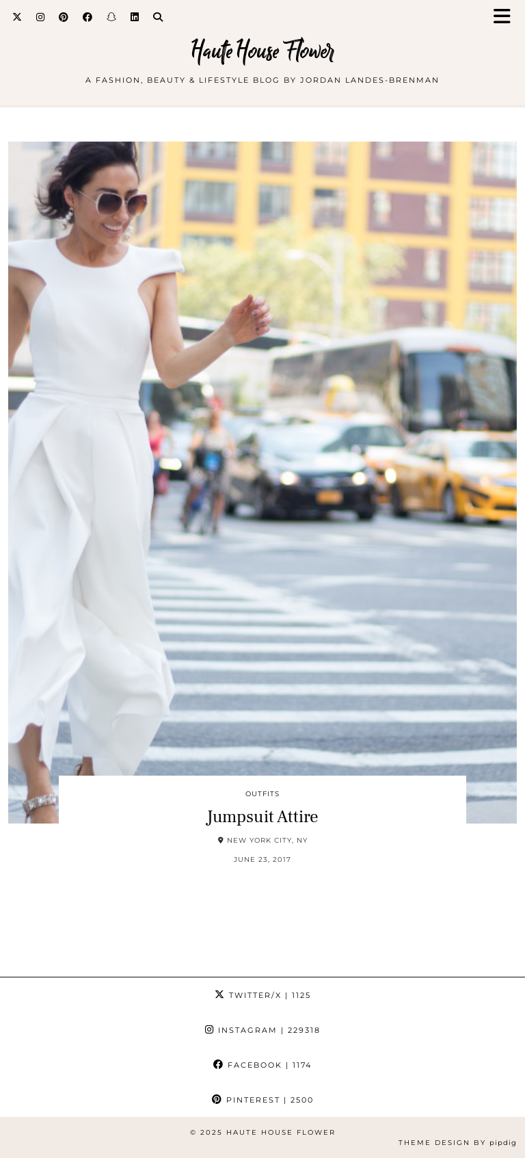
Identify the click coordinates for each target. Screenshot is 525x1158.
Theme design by (458, 1142)
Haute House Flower (262, 50)
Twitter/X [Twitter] (263, 995)
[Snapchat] (112, 17)
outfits (262, 793)
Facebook (262, 1065)
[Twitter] (17, 17)
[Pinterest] (64, 17)
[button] (506, 17)
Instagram (263, 1030)
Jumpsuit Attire (262, 817)
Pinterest (263, 1100)
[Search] (158, 17)
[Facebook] (88, 17)
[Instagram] (40, 17)
